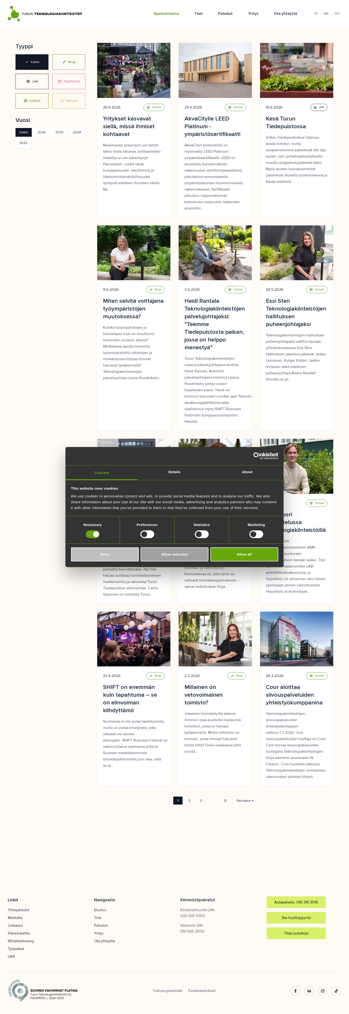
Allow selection (174, 554)
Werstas (69, 100)
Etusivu (100, 910)
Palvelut (225, 13)
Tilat (198, 13)
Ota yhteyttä (285, 13)
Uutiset (32, 100)
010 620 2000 (192, 931)
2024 (77, 132)
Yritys (253, 13)
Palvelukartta (19, 933)
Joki (32, 81)
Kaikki (32, 62)
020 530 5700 (192, 915)
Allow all (244, 554)
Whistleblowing (21, 941)
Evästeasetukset (202, 990)
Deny (104, 554)
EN (326, 13)
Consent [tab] (102, 472)
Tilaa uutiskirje (296, 933)
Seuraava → (245, 800)
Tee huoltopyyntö (296, 917)
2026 (42, 132)
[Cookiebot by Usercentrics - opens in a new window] (257, 456)
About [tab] (247, 472)
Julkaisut (15, 925)
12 (225, 800)
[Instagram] (323, 991)
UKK (11, 956)
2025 (59, 132)
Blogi (69, 62)
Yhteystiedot (18, 910)
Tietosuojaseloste (167, 990)
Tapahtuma (69, 81)
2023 (23, 143)
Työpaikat (16, 948)
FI (316, 13)
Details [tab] (174, 472)
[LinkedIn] (309, 991)
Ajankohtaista (166, 13)
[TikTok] (336, 991)
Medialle (15, 917)
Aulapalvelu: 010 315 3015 (296, 902)
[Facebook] (296, 991)
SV (337, 13)
